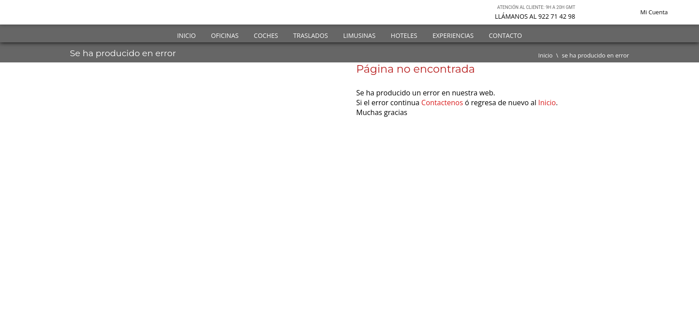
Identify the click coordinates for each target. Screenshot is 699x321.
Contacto (505, 35)
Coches (266, 35)
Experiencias (452, 35)
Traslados (310, 35)
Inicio (186, 35)
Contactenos (442, 102)
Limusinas (359, 35)
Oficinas (224, 35)
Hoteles (404, 35)
